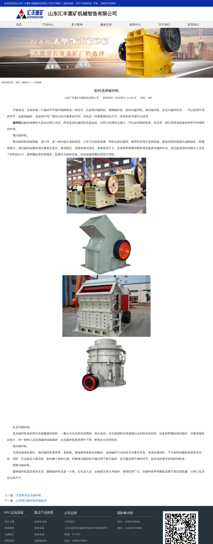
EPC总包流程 (13, 512)
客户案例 (77, 24)
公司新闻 (37, 82)
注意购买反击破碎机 (28, 495)
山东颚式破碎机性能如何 (31, 500)
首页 (19, 24)
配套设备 (39, 528)
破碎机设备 (41, 521)
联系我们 (193, 24)
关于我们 (164, 24)
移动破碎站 (41, 540)
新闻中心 (135, 24)
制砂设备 (39, 534)
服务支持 (106, 24)
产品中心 (48, 24)
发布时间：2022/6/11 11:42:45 (119, 97)
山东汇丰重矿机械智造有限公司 (81, 97)
